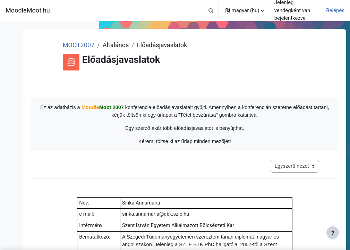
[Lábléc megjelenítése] (332, 232)
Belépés (335, 10)
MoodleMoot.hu (28, 10)
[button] (211, 10)
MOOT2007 (150, 45)
